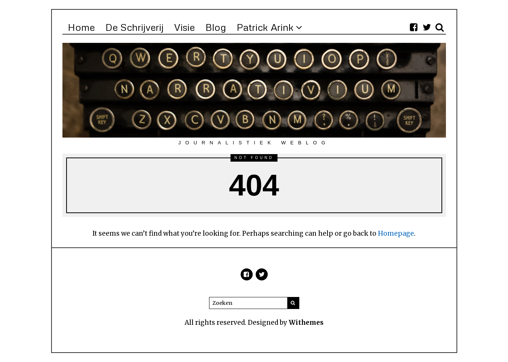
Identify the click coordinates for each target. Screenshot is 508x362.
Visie (184, 27)
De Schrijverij (134, 27)
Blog (215, 27)
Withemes (306, 322)
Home (81, 27)
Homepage (396, 233)
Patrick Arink (265, 27)
